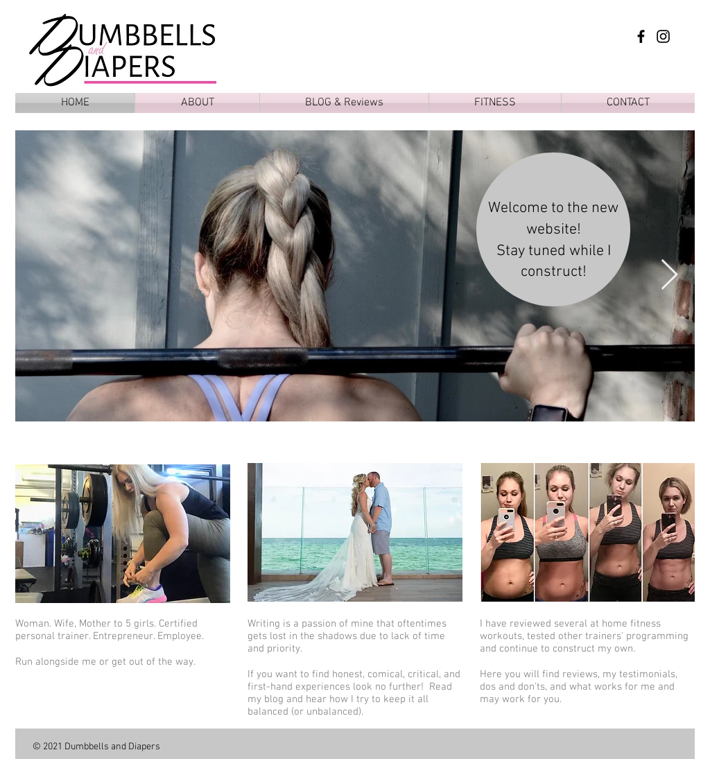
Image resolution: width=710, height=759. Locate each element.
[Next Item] (669, 275)
